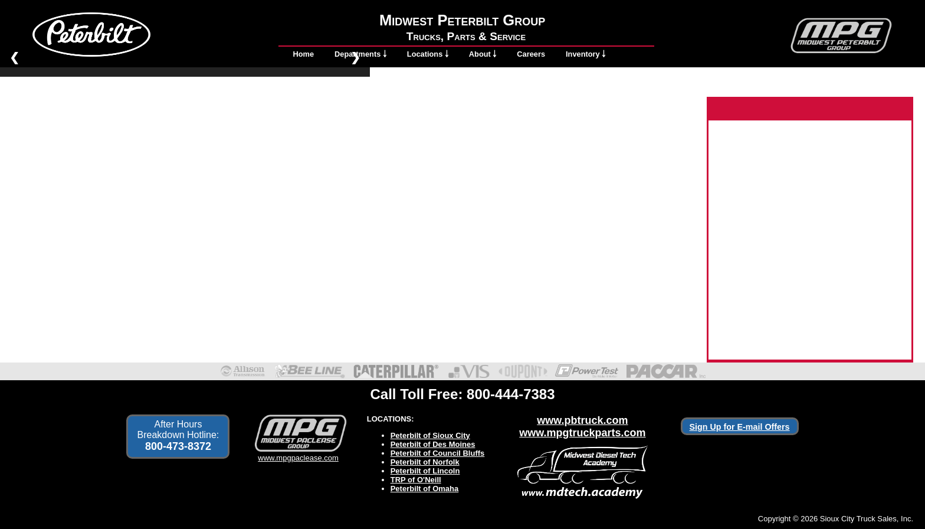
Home (303, 54)
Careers (531, 54)
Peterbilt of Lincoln (425, 470)
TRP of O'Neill (416, 479)
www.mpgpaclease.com (298, 453)
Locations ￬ (427, 54)
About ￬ (483, 54)
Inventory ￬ (585, 54)
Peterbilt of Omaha (425, 488)
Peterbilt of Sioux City (430, 435)
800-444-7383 (511, 394)
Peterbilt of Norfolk (425, 462)
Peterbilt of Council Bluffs (438, 453)
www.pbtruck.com (582, 420)
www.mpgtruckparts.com (582, 433)
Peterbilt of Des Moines (433, 444)
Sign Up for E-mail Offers (740, 427)
